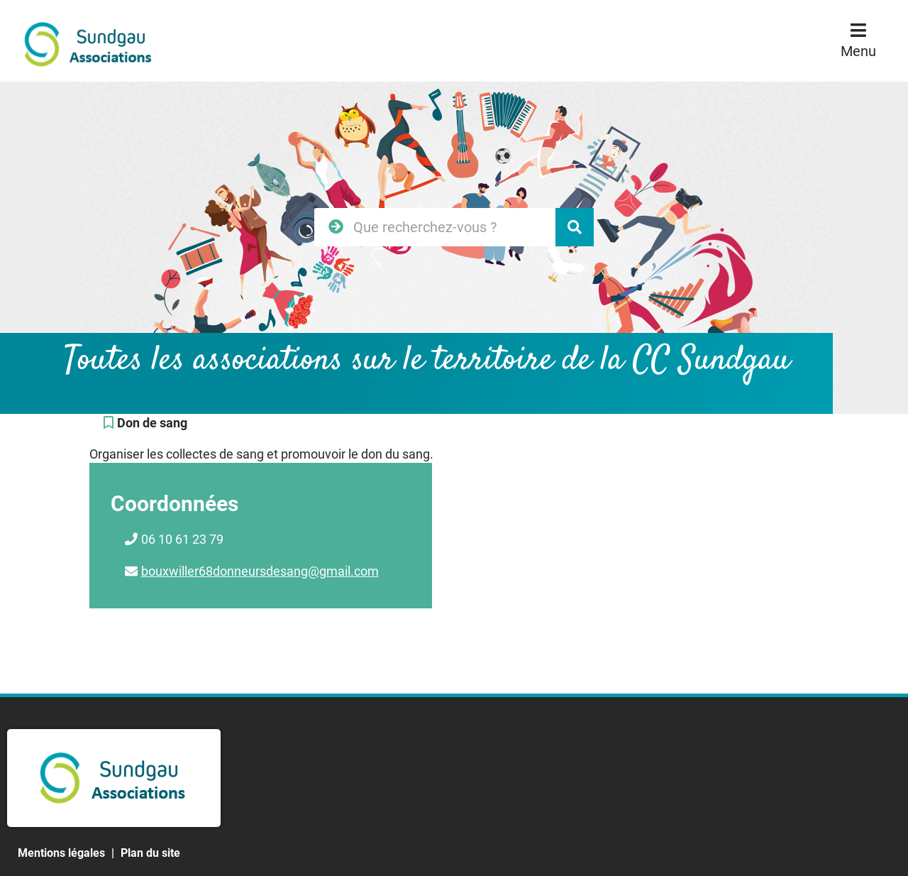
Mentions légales (61, 853)
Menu (858, 51)
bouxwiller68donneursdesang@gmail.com (260, 571)
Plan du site (150, 853)
